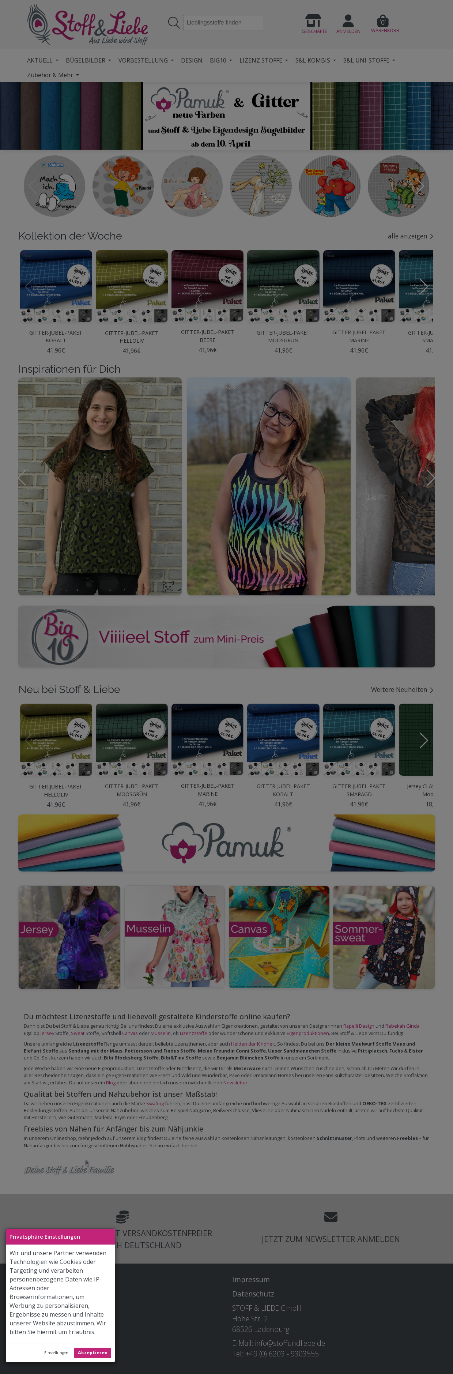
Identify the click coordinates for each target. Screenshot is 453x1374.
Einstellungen (56, 1352)
